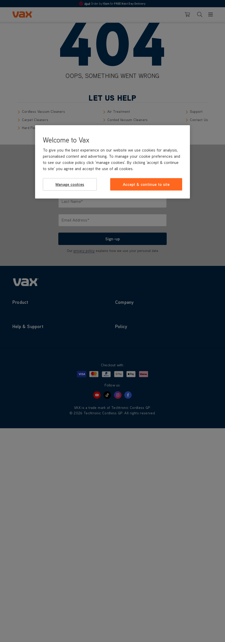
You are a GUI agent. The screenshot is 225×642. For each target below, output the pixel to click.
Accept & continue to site (146, 184)
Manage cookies (69, 184)
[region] (112, 162)
